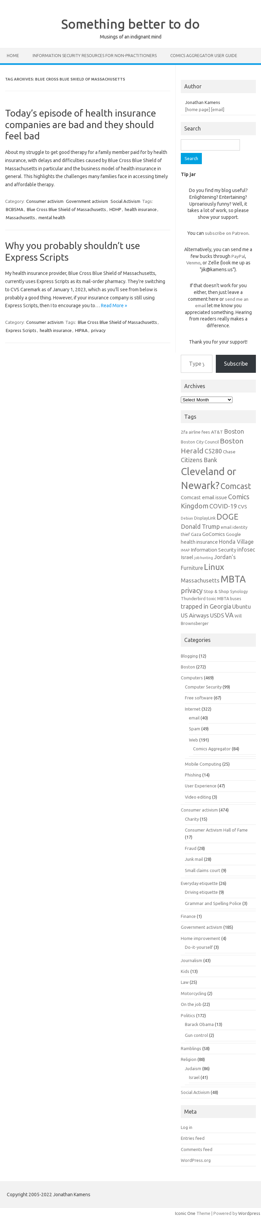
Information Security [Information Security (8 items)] (213, 550)
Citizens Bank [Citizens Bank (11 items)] (199, 459)
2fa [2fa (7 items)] (184, 432)
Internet (193, 709)
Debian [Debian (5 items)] (187, 518)
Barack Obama (199, 1024)
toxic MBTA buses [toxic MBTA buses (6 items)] (224, 598)
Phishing (193, 774)
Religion (188, 1059)
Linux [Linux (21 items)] (214, 567)
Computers (192, 677)
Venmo (193, 262)
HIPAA (81, 330)
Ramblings (191, 1048)
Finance (188, 916)
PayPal (238, 256)
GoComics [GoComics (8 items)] (213, 534)
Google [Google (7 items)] (233, 534)
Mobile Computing (203, 764)
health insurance (141, 209)
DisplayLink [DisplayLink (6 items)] (204, 518)
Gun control (196, 1035)
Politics (188, 1015)
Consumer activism (45, 201)
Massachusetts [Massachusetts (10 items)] (200, 580)
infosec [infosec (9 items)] (246, 549)
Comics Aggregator (212, 748)
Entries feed (193, 1138)
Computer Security (203, 686)
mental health (51, 217)
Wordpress (249, 1213)
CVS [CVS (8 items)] (242, 506)
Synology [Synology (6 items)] (239, 591)
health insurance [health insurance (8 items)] (199, 542)
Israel (194, 1077)
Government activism (87, 201)
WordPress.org (196, 1160)
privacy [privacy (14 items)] (192, 590)
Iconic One (185, 1213)
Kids (185, 971)
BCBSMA (14, 209)
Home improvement (200, 938)
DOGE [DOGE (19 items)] (227, 516)
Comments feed (196, 1149)
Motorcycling (193, 993)
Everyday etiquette (199, 883)
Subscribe (236, 364)
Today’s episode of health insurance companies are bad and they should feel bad (80, 124)
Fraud (190, 848)
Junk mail (194, 859)
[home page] (197, 109)
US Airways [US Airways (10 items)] (195, 615)
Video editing (198, 797)
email (194, 717)
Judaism (193, 1068)
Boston (188, 666)
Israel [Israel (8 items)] (187, 557)
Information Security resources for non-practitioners (95, 55)
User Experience (200, 785)
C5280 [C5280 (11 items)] (213, 451)
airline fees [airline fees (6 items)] (199, 432)
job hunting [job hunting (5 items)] (203, 558)
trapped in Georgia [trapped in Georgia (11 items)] (206, 606)
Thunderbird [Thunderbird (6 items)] (193, 598)
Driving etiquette (201, 892)
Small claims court (202, 870)
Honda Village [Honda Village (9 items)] (236, 542)
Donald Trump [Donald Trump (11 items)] (200, 526)
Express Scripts (21, 330)
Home (13, 55)
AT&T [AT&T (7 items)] (217, 432)
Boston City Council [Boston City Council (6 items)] (200, 441)
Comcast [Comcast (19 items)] (236, 486)
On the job (191, 1004)
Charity (192, 819)
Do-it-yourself (199, 947)
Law (185, 982)
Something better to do (130, 24)
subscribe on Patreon (226, 233)
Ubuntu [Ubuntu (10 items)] (241, 606)
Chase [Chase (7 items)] (229, 451)
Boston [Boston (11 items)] (234, 431)
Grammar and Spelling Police (213, 903)
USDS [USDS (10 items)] (217, 615)
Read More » (114, 305)
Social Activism (125, 201)
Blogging (189, 656)
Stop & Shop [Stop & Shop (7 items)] (216, 591)
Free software (199, 697)
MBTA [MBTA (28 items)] (233, 579)
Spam (194, 728)
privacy (98, 330)
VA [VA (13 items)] (229, 615)
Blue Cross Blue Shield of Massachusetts (66, 209)
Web (193, 739)
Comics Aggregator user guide (203, 55)
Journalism (191, 960)
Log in (186, 1127)
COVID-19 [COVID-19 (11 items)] (223, 506)
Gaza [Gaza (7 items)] (196, 534)
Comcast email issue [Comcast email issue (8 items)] (204, 497)
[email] (217, 109)
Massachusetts (20, 217)
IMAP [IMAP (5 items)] (185, 550)
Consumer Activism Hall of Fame (216, 830)
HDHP (115, 209)
